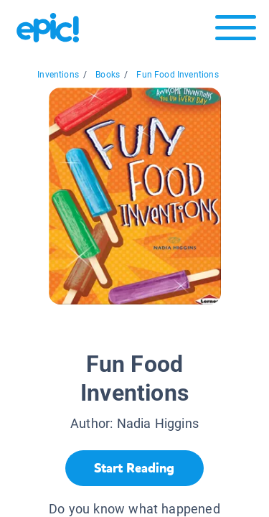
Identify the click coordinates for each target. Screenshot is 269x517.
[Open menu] (235, 31)
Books (107, 75)
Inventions (58, 75)
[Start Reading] (134, 468)
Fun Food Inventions (177, 75)
